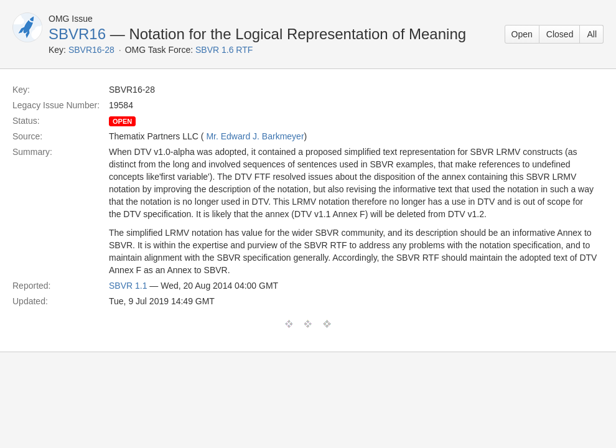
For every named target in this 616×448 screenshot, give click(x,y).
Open (522, 34)
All (592, 34)
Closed (560, 34)
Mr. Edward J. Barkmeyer (255, 136)
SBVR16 (77, 34)
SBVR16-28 (91, 50)
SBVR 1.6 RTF (224, 50)
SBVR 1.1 (128, 286)
